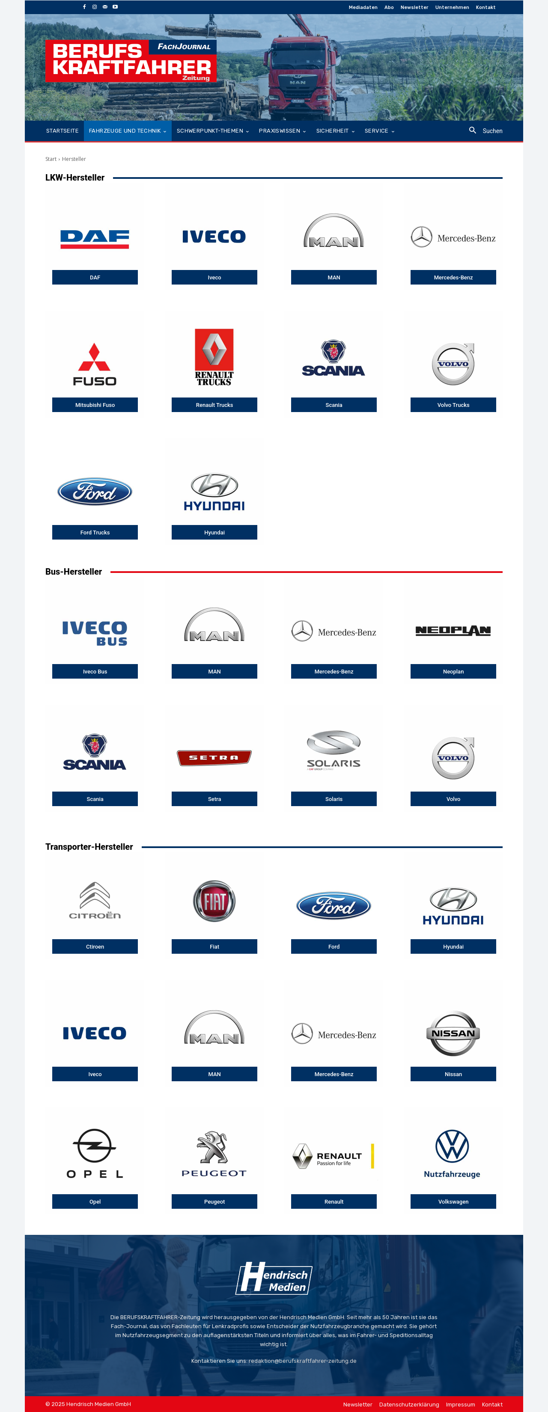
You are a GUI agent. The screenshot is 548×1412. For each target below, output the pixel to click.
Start (51, 159)
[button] (483, 131)
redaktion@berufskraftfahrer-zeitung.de (303, 1361)
